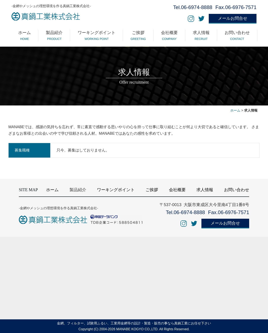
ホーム (235, 110)
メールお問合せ (232, 18)
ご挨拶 (152, 189)
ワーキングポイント (116, 189)
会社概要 (177, 189)
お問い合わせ (236, 189)
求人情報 (204, 189)
